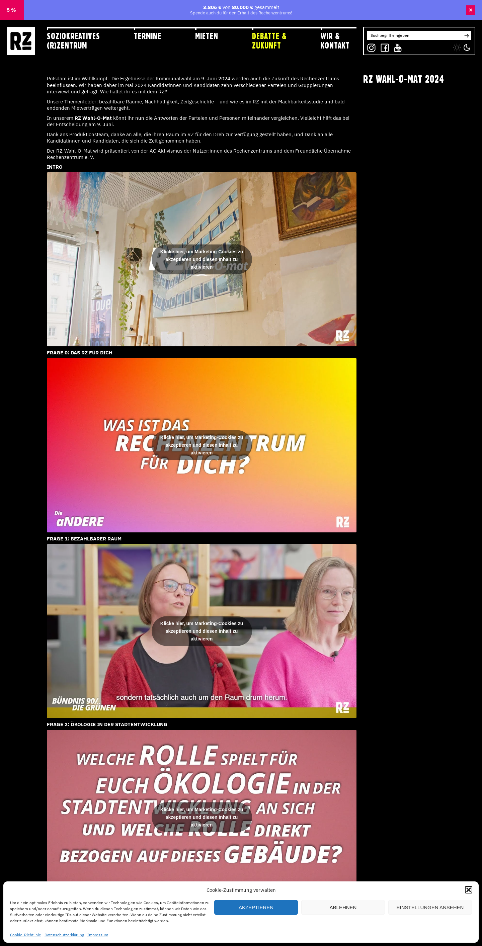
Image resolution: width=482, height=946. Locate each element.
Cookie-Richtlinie (25, 934)
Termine (147, 36)
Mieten (206, 36)
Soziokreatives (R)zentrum (73, 40)
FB (383, 46)
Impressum (97, 934)
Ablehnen (343, 907)
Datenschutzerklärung (64, 934)
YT (396, 46)
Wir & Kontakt (335, 40)
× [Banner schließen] (471, 10)
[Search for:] (414, 35)
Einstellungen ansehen (430, 907)
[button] (468, 889)
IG (369, 46)
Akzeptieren (256, 907)
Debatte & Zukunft (269, 40)
